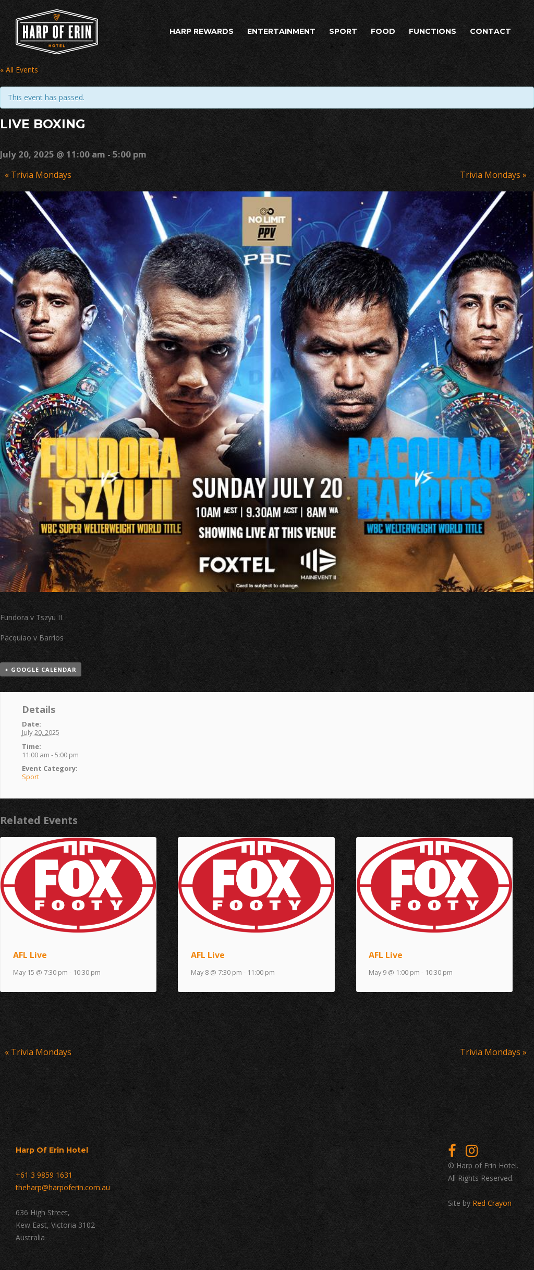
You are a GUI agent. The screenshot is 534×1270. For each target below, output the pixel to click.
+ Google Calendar (41, 669)
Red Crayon (492, 1203)
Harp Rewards (201, 31)
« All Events (19, 70)
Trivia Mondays (38, 174)
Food (383, 31)
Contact (490, 31)
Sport (343, 31)
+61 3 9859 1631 (44, 1175)
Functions (432, 31)
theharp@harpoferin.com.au (63, 1187)
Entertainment (281, 31)
